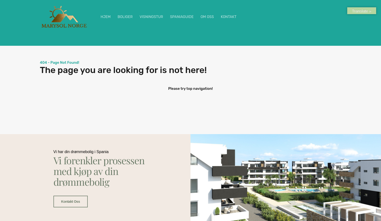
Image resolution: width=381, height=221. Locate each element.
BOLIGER (125, 17)
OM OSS (207, 17)
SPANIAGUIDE (182, 17)
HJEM (106, 17)
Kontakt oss (70, 202)
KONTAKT (228, 17)
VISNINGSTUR (151, 17)
